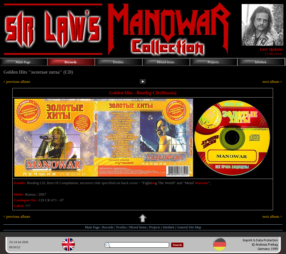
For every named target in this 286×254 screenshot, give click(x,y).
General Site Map (189, 227)
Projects (154, 227)
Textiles (121, 227)
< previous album (16, 81)
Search (177, 245)
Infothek (169, 227)
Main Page (92, 227)
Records (107, 227)
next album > (272, 81)
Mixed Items (138, 227)
